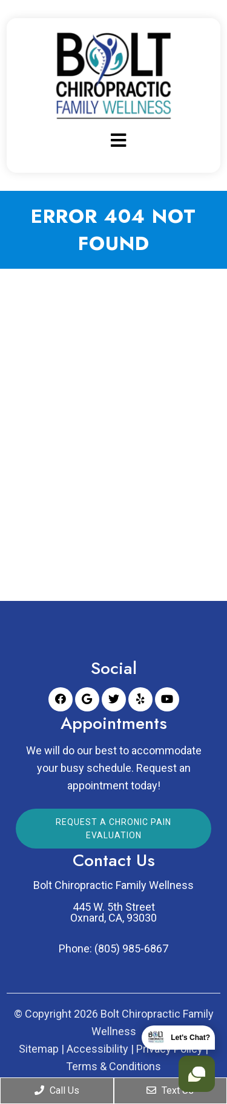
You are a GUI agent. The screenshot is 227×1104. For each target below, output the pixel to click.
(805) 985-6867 (131, 948)
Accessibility (97, 1049)
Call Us (57, 1090)
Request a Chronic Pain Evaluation (113, 828)
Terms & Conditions (113, 1066)
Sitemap (39, 1049)
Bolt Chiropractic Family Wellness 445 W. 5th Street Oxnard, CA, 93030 (113, 901)
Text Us (170, 1090)
